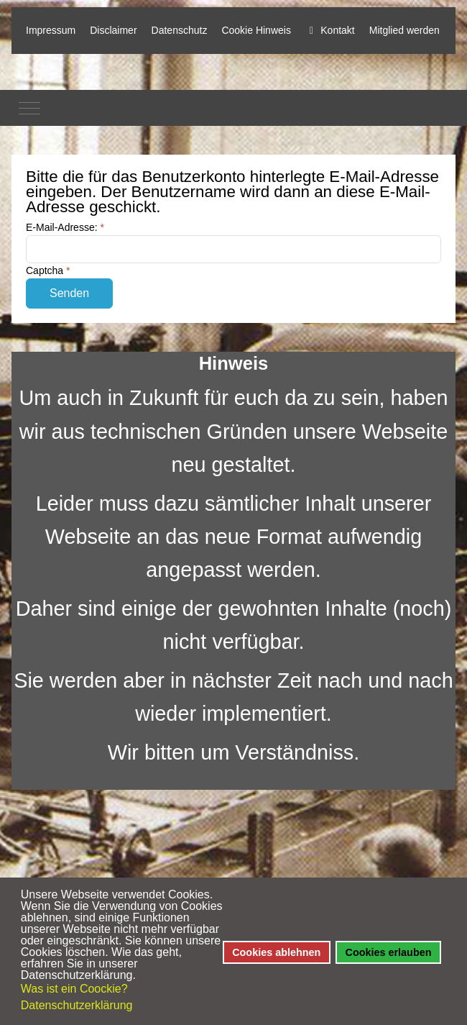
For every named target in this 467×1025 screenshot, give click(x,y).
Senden (69, 293)
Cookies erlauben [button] (389, 952)
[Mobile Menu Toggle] (29, 108)
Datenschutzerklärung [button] (77, 1005)
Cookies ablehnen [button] (276, 952)
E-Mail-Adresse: (65, 227)
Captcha (48, 270)
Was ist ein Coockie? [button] (74, 989)
